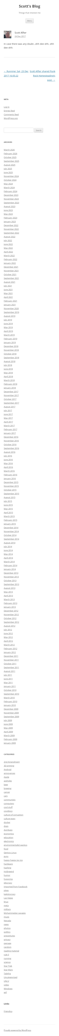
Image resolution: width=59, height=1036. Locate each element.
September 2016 (11, 448)
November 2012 (11, 614)
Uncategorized (10, 977)
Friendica (8, 1011)
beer (6, 784)
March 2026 (9, 149)
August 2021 (9, 282)
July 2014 (8, 546)
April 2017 (8, 421)
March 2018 (9, 380)
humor (7, 875)
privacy (7, 939)
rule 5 (6, 954)
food (6, 848)
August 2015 (9, 497)
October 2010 (10, 690)
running (7, 958)
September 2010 (11, 693)
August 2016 (9, 452)
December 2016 (11, 436)
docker (7, 822)
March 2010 (9, 697)
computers (9, 803)
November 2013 (11, 576)
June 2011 (8, 678)
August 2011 (9, 671)
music (6, 916)
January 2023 (10, 221)
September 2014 (11, 539)
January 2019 (10, 342)
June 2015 (8, 505)
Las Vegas (8, 898)
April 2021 (8, 297)
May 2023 (8, 214)
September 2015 (11, 493)
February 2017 (10, 429)
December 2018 (11, 346)
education (8, 837)
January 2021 (10, 304)
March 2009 (9, 735)
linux (6, 901)
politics (7, 932)
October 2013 (10, 580)
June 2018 (8, 368)
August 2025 (9, 164)
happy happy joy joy (13, 860)
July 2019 (8, 319)
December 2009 (11, 709)
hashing (7, 867)
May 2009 (8, 727)
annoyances (9, 773)
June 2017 (8, 414)
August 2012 (9, 625)
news (6, 924)
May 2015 (8, 508)
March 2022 (9, 255)
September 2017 (11, 402)
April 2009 (8, 731)
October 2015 (10, 489)
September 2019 (11, 312)
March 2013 (9, 599)
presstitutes (9, 935)
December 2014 (11, 527)
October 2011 (10, 663)
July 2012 (8, 629)
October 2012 (10, 618)
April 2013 (8, 595)
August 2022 (9, 236)
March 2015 (9, 516)
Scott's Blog (29, 6)
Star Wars (8, 969)
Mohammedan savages (15, 913)
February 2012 (10, 648)
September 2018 (11, 357)
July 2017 (8, 410)
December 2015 (11, 482)
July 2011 (8, 675)
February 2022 (10, 259)
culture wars (9, 818)
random (7, 947)
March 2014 (9, 561)
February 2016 (10, 474)
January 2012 (10, 652)
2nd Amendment (12, 761)
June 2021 (8, 289)
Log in (6, 106)
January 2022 (10, 263)
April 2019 (8, 331)
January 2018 (10, 387)
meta (6, 905)
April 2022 (8, 251)
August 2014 (9, 542)
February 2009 (10, 739)
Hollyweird (9, 871)
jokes (6, 890)
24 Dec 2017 (20, 36)
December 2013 (11, 573)
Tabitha (7, 973)
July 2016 (8, 455)
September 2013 (11, 584)
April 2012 (8, 641)
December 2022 (11, 225)
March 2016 (9, 471)
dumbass (8, 829)
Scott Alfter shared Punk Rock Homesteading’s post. (42, 76)
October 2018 (10, 353)
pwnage (7, 943)
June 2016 (8, 459)
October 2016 (10, 444)
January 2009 (10, 743)
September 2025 (11, 161)
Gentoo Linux (10, 852)
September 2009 (11, 716)
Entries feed (9, 110)
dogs (6, 826)
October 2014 (10, 535)
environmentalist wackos (15, 845)
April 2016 (8, 467)
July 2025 (8, 168)
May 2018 (8, 372)
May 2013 (8, 591)
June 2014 (8, 550)
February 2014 (10, 565)
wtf (5, 992)
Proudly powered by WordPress (17, 1030)
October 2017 (10, 399)
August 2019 (9, 316)
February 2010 (10, 701)
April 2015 (8, 512)
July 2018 (8, 365)
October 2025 (10, 157)
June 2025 (8, 172)
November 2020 (11, 308)
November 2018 (11, 350)
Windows (8, 988)
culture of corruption (13, 814)
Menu (29, 21)
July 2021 (8, 285)
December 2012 (11, 610)
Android (7, 769)
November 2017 (11, 395)
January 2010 (10, 705)
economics (9, 833)
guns (6, 856)
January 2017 (10, 433)
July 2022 (8, 240)
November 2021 (11, 270)
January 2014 (10, 569)
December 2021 (11, 266)
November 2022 (11, 229)
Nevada (7, 920)
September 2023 (11, 202)
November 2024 (11, 176)
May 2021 (8, 293)
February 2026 (10, 153)
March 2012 (9, 644)
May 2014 (8, 554)
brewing (7, 788)
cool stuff (8, 807)
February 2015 (10, 520)
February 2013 (10, 603)
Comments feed (11, 114)
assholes (8, 780)
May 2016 (8, 463)
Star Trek (8, 966)
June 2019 (8, 323)
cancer (7, 792)
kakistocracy (9, 894)
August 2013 (9, 588)
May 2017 (8, 418)
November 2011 (11, 659)
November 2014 (11, 531)
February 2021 (10, 300)
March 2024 (9, 187)
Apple (6, 777)
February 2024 (10, 191)
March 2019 (9, 334)
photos (7, 928)
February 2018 (10, 384)
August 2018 (9, 361)
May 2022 (8, 248)
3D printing (9, 765)
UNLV (6, 981)
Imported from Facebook (15, 886)
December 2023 (11, 195)
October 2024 (10, 180)
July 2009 (8, 720)
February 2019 (10, 338)
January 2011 (10, 686)
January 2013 (10, 607)
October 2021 (10, 274)
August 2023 (9, 206)
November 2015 (11, 486)
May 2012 (8, 637)
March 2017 (9, 425)
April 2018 (8, 376)
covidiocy (8, 811)
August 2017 (9, 406)
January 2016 (10, 478)
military (7, 909)
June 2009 (8, 724)
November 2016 (11, 440)
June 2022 (8, 244)
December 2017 (11, 391)
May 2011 (8, 682)
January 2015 (10, 523)
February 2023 (10, 217)
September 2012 (11, 622)
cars (6, 795)
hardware (8, 863)
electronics (9, 841)
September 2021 (11, 278)
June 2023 (8, 210)
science (7, 962)
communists (9, 799)
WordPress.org (11, 118)
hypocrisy (8, 879)
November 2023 (11, 198)
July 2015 (8, 501)
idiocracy (8, 882)
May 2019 (8, 327)
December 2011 (11, 656)
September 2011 (11, 667)
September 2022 (11, 232)
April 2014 (8, 557)
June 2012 (8, 633)
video (6, 984)
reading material (11, 950)
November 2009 (11, 712)
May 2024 (8, 183)
